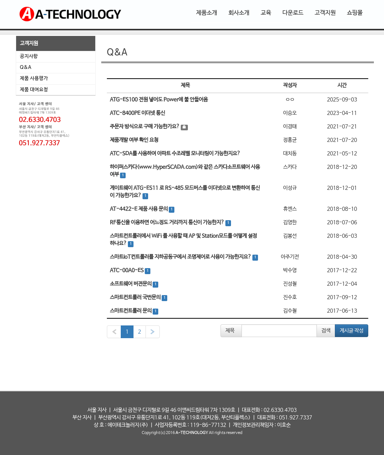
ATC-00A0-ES (127, 270)
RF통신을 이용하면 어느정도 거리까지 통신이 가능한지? (167, 222)
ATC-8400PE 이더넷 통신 (137, 113)
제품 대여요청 (34, 89)
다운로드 (292, 12)
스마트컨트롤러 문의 (131, 311)
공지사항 (29, 56)
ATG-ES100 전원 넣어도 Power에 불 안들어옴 (159, 100)
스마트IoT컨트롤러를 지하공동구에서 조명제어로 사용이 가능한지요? (181, 257)
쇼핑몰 (355, 12)
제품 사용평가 (34, 78)
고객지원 (325, 12)
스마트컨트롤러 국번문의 (136, 297)
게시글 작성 (351, 331)
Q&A (25, 67)
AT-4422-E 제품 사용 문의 (139, 209)
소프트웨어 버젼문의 (131, 284)
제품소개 (206, 12)
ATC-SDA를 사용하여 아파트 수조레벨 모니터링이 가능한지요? (175, 154)
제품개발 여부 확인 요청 (134, 140)
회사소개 (238, 12)
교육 (266, 12)
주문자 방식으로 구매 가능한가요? (145, 127)
